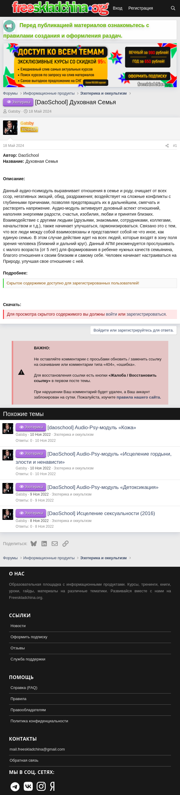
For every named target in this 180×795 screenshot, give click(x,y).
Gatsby (14, 111)
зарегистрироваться (146, 314)
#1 (175, 146)
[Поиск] (173, 8)
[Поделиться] (167, 145)
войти (111, 314)
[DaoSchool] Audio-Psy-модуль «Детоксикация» (103, 487)
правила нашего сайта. (139, 397)
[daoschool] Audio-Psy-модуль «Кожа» (91, 427)
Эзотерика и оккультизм (74, 434)
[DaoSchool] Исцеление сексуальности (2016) (101, 513)
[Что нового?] (161, 8)
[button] (5, 8)
